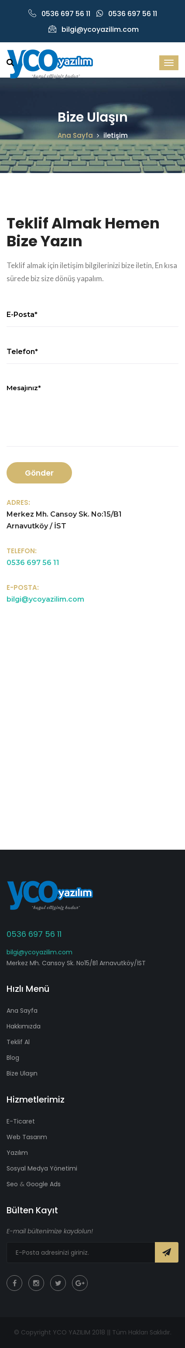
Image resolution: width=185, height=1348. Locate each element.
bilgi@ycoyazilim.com (93, 29)
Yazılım (17, 1152)
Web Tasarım (27, 1137)
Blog (13, 1057)
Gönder (39, 473)
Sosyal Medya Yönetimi (42, 1168)
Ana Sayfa (75, 135)
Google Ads (42, 1184)
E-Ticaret (21, 1121)
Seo (13, 1184)
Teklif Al (18, 1042)
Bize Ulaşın (22, 1073)
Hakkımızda (24, 1026)
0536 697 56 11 (59, 14)
